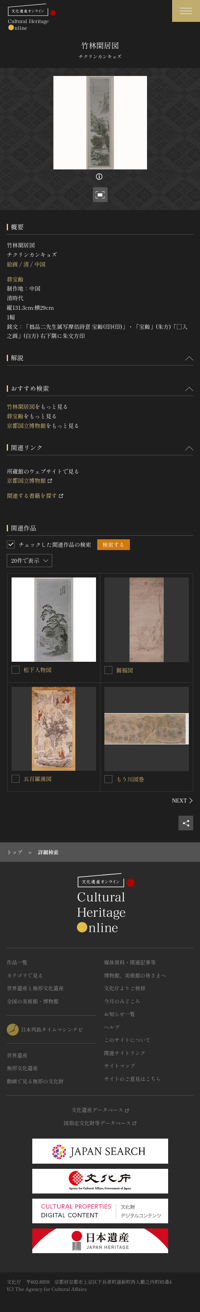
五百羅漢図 (37, 779)
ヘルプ (112, 1027)
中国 (39, 264)
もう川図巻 (130, 779)
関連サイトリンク (124, 1053)
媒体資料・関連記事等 (130, 962)
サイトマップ (119, 1065)
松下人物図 (37, 670)
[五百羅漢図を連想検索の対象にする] (16, 779)
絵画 (12, 264)
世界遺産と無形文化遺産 (35, 988)
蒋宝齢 (15, 279)
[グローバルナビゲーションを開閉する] (186, 11)
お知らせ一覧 (119, 1014)
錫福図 (124, 670)
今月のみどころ (122, 1001)
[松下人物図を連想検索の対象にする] (16, 670)
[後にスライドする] (182, 800)
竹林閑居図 (21, 406)
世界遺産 (17, 1055)
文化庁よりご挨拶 (124, 988)
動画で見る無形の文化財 (35, 1081)
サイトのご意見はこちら (132, 1079)
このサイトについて (127, 1040)
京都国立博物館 (26, 426)
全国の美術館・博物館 (33, 1001)
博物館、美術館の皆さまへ (135, 975)
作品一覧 (17, 962)
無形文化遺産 (22, 1068)
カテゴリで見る (25, 975)
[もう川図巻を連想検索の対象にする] (108, 779)
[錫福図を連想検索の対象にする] (108, 670)
